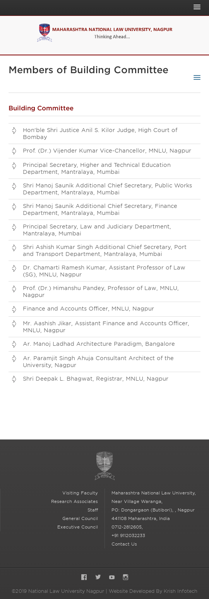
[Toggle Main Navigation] (195, 7)
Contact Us (124, 544)
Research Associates (74, 501)
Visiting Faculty (80, 493)
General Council (80, 518)
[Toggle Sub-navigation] (195, 77)
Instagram (125, 578)
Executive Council (77, 527)
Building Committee (41, 108)
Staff (92, 510)
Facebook (84, 578)
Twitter (98, 578)
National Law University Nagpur (104, 466)
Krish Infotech (180, 591)
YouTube (112, 578)
